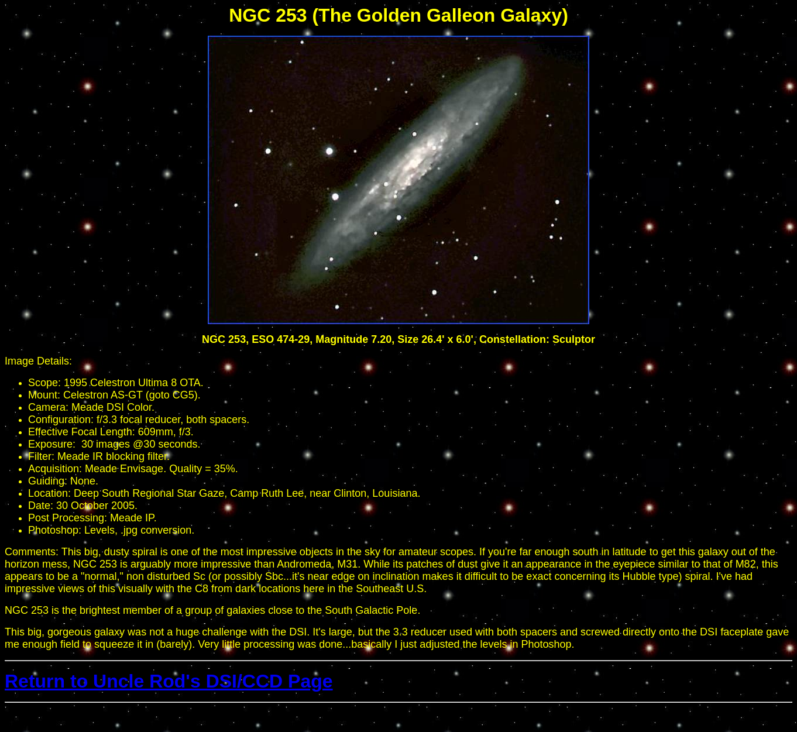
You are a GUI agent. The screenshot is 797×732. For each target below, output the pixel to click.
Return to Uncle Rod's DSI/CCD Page (169, 681)
